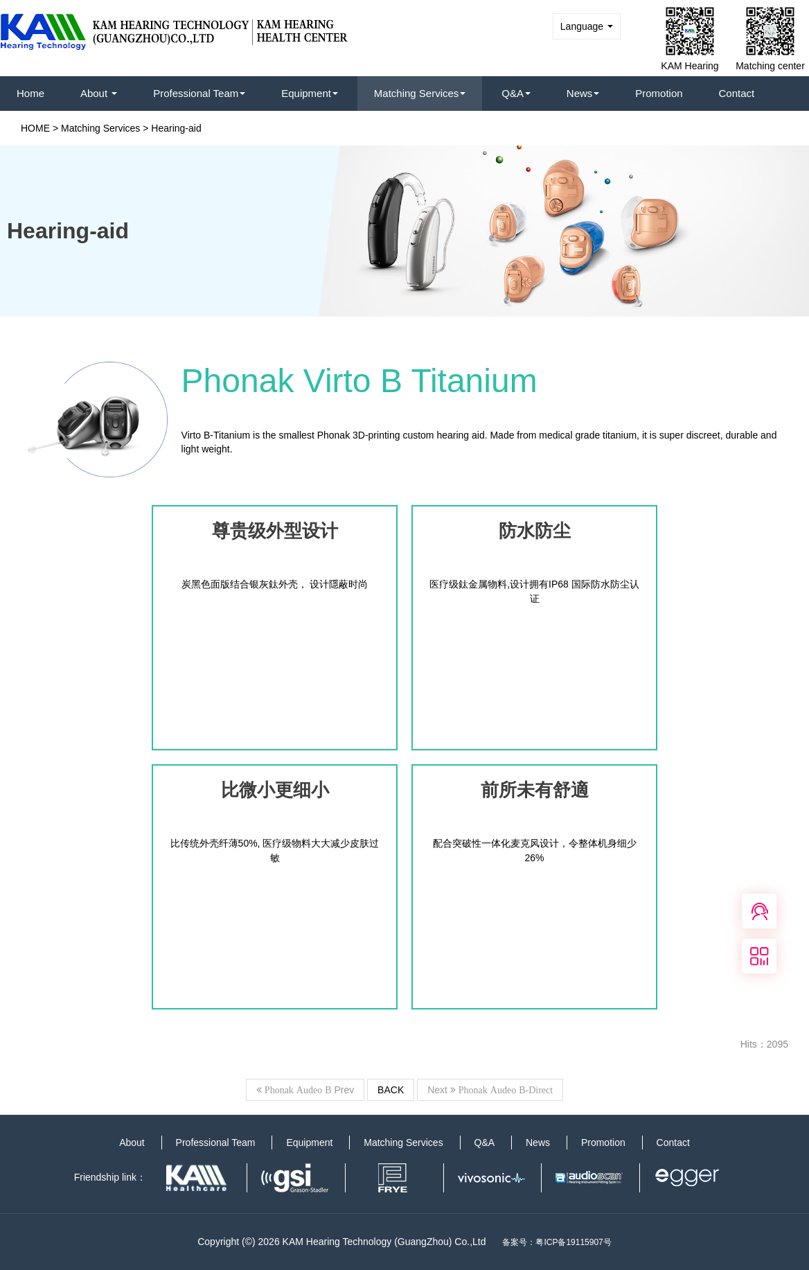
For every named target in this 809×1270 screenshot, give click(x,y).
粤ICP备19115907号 (573, 1242)
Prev (305, 1089)
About (98, 93)
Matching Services (420, 93)
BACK (390, 1089)
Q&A (516, 93)
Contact (737, 93)
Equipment (309, 93)
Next (490, 1089)
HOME (35, 128)
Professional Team (199, 93)
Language (586, 26)
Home (30, 93)
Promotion (658, 93)
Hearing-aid (176, 128)
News (583, 93)
